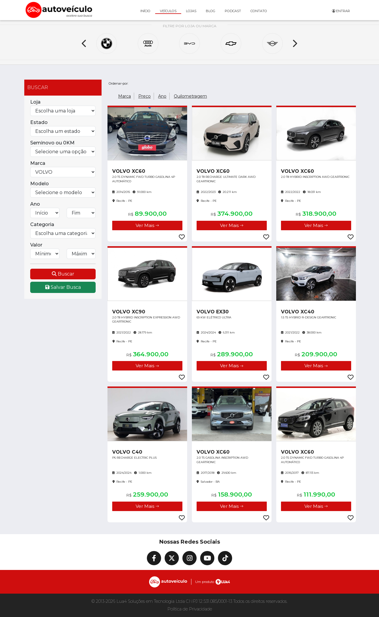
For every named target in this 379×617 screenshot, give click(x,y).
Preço (144, 96)
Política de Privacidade (189, 609)
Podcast (233, 11)
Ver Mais (147, 225)
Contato (258, 11)
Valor (36, 245)
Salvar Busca (63, 287)
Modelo (39, 183)
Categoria (42, 224)
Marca (37, 163)
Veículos (168, 11)
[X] (172, 558)
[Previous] (84, 43)
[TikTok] (225, 558)
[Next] (294, 43)
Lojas (191, 11)
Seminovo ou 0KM (52, 143)
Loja (35, 102)
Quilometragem (190, 96)
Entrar (341, 11)
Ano (35, 204)
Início (145, 11)
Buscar (63, 274)
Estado (39, 122)
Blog (210, 11)
